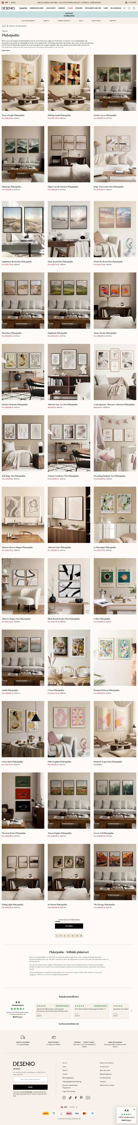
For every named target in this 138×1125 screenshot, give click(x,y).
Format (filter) (64, 21)
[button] (126, 1115)
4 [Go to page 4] (72, 936)
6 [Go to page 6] (77, 936)
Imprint (65, 1070)
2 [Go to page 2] (64, 936)
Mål (81, 21)
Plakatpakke (22, 26)
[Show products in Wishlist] (129, 8)
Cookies (103, 1082)
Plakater (23, 8)
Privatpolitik (28, 1092)
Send (30, 1087)
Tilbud (70, 8)
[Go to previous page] (57, 936)
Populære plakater (93, 8)
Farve (46, 21)
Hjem (106, 8)
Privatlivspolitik (105, 1078)
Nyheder (78, 8)
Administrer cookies (107, 1085)
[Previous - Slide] (32, 1010)
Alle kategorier (28, 21)
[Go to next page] (81, 936)
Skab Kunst (51, 8)
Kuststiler (96, 21)
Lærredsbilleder (36, 8)
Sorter (113, 21)
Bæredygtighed (68, 1078)
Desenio (75, 1119)
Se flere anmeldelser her (69, 1024)
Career (65, 1074)
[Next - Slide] (131, 1010)
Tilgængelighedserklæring (72, 1082)
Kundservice (104, 1067)
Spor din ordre (105, 1070)
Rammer (61, 8)
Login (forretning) (69, 1091)
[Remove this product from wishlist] (41, 108)
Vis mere (69, 926)
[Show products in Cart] (134, 8)
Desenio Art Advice (107, 1063)
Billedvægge (116, 8)
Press (65, 1067)
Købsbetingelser (106, 1074)
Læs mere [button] (6, 50)
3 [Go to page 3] (68, 936)
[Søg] (124, 8)
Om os (65, 1063)
